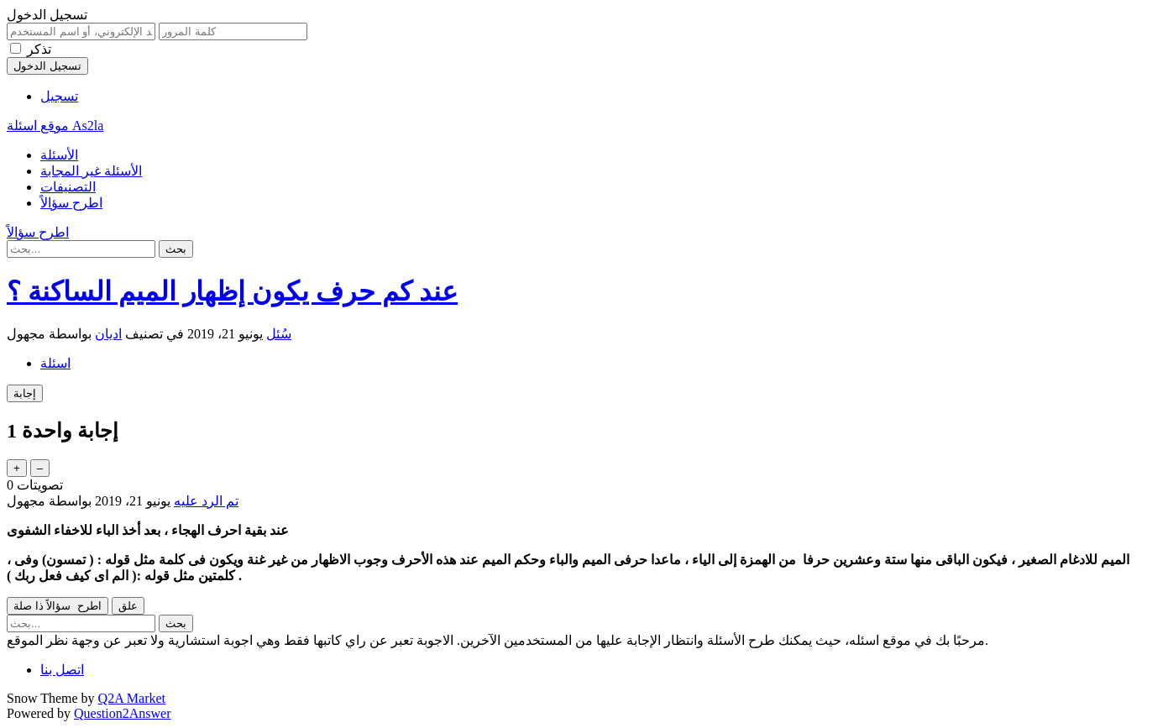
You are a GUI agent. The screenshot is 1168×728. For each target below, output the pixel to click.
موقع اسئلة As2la (55, 125)
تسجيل (59, 96)
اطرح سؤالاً (71, 203)
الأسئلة (59, 155)
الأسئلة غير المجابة (91, 171)
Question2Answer (122, 713)
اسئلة (55, 363)
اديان (108, 334)
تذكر (39, 49)
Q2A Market (131, 698)
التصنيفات (68, 187)
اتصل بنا (62, 670)
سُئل (278, 334)
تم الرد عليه (206, 501)
